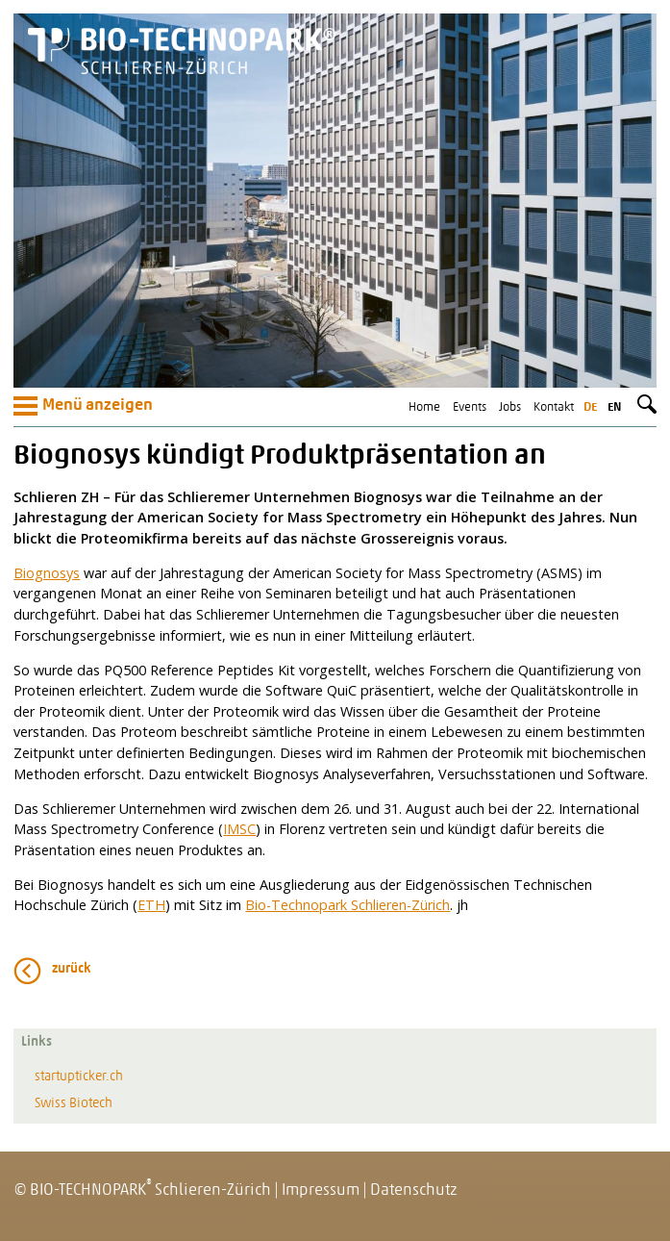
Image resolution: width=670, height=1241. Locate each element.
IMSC (239, 829)
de (590, 407)
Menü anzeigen (83, 406)
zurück (71, 969)
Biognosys (46, 573)
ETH (151, 905)
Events (469, 407)
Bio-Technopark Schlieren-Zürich (347, 905)
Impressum (321, 1190)
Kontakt (554, 407)
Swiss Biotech (73, 1104)
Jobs (510, 407)
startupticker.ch (79, 1077)
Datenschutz (414, 1190)
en (614, 407)
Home (424, 407)
